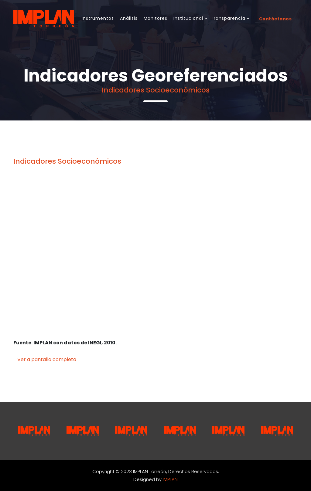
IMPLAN (170, 479)
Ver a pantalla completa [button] (46, 359)
